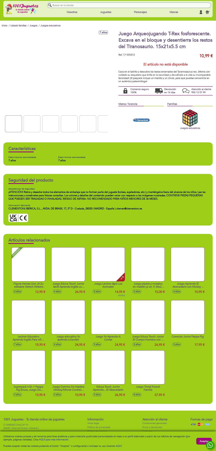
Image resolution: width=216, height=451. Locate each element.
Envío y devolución (152, 427)
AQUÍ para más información (53, 439)
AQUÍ (119, 446)
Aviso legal (93, 423)
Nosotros (72, 12)
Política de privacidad (98, 427)
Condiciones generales (154, 423)
